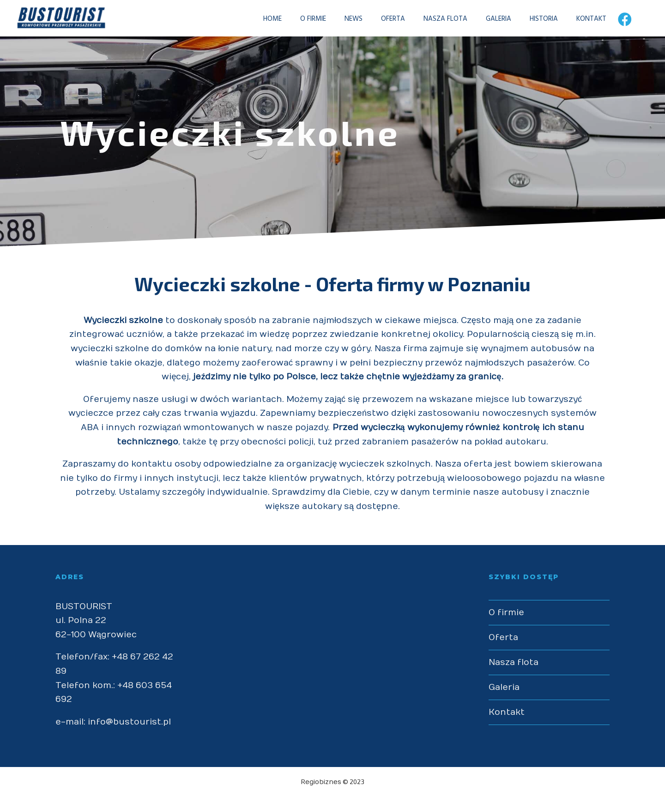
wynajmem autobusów (531, 349)
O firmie (506, 612)
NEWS (345, 18)
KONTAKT (583, 18)
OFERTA (385, 18)
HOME (264, 18)
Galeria (504, 687)
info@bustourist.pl (129, 722)
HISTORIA (535, 18)
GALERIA (490, 18)
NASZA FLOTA (437, 18)
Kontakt (507, 712)
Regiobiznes (321, 782)
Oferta (503, 637)
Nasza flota (513, 662)
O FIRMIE (305, 18)
